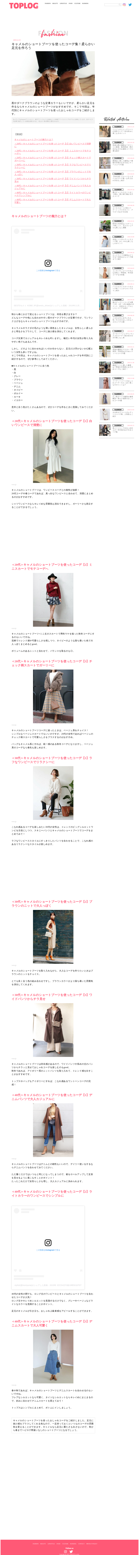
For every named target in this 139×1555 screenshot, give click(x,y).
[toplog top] (23, 6)
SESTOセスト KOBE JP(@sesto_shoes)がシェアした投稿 (40, 305)
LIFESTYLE (63, 3)
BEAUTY (55, 3)
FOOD (70, 3)
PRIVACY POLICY (91, 1543)
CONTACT (81, 1543)
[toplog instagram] (125, 4)
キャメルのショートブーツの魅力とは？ (33, 139)
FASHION (48, 3)
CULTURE (77, 3)
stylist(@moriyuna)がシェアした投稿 (31, 1285)
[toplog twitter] (131, 4)
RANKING (85, 3)
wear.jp (14, 484)
